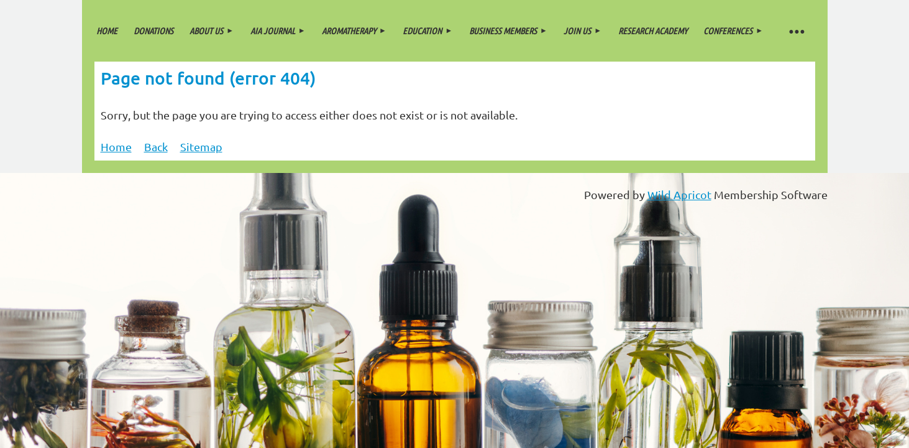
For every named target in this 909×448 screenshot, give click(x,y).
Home (116, 146)
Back (156, 146)
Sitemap (201, 146)
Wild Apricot (679, 194)
